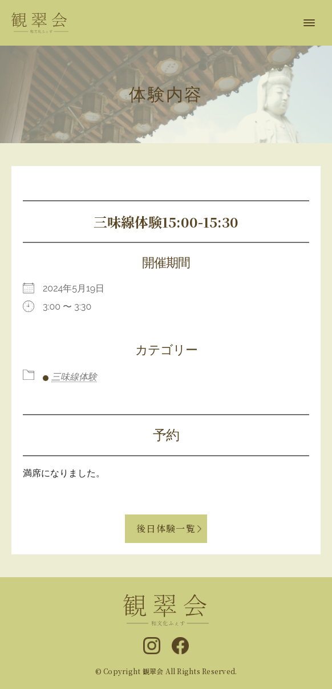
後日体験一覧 (166, 528)
